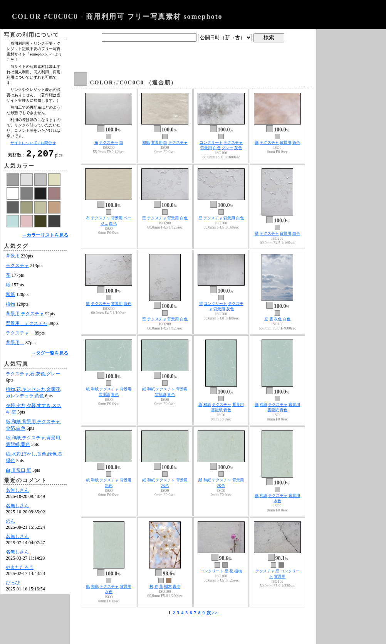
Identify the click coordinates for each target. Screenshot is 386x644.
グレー (227, 148)
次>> (212, 612)
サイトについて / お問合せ (33, 143)
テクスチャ (17, 268)
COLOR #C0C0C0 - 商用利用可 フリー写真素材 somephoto (117, 16)
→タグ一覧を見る (49, 355)
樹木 (168, 586)
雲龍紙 (104, 394)
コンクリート (211, 142)
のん (10, 523)
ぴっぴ (13, 585)
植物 (10, 306)
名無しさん (17, 492)
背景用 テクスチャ (25, 316)
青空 (176, 586)
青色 (115, 394)
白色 (217, 148)
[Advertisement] (193, 55)
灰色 (238, 148)
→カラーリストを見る (45, 237)
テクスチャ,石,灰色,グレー (33, 376)
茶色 (296, 142)
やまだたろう (20, 569)
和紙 (10, 296)
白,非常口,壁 (18, 472)
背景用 (13, 258)
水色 (108, 485)
